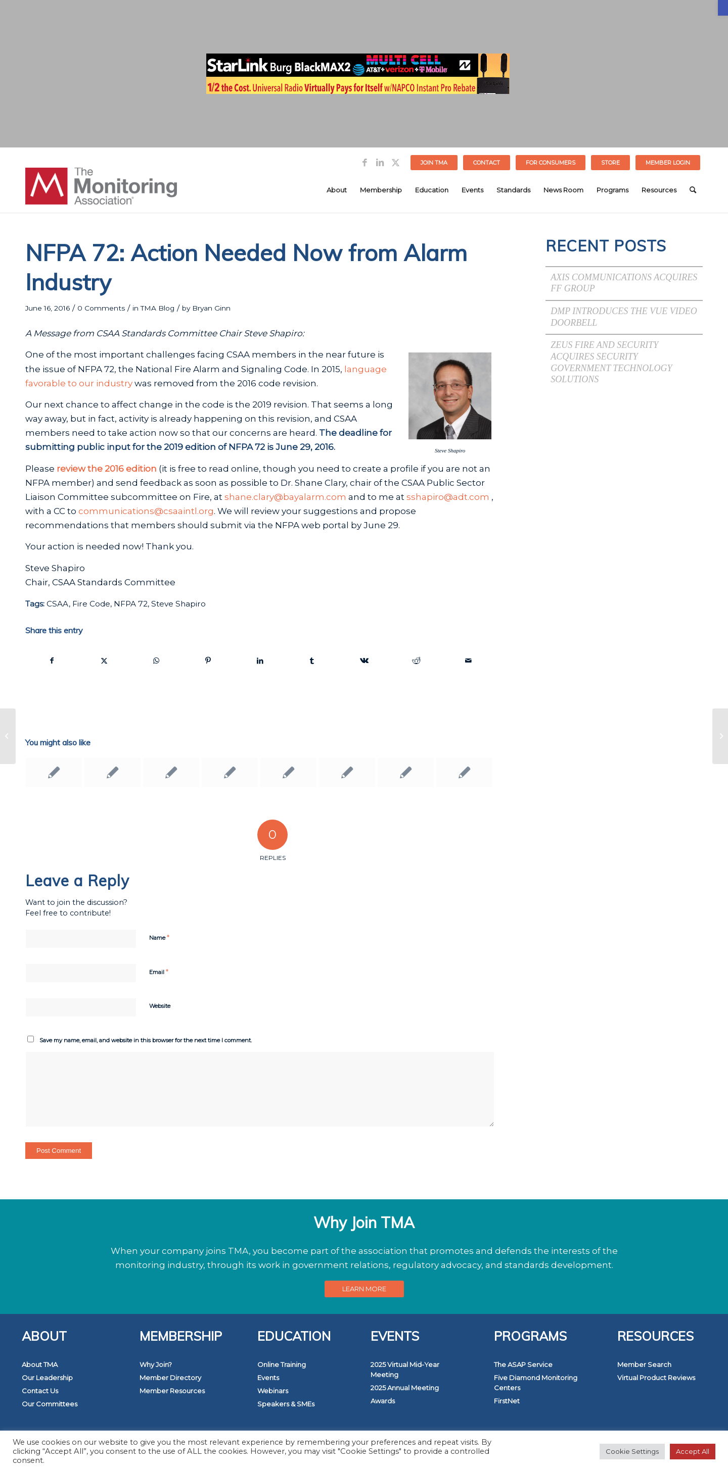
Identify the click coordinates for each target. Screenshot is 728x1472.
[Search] (693, 190)
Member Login (668, 162)
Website (159, 1005)
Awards (383, 1401)
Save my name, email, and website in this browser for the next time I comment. (145, 1040)
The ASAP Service (523, 1364)
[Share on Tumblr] (312, 660)
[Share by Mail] (468, 660)
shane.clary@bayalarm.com (285, 497)
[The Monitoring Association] (101, 190)
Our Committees (49, 1404)
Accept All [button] (692, 1451)
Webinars (272, 1391)
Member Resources (172, 1391)
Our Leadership (47, 1378)
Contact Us (40, 1391)
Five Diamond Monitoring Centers (535, 1383)
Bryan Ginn (211, 308)
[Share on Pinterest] (208, 660)
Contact (486, 162)
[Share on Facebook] (52, 660)
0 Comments (101, 308)
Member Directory (170, 1378)
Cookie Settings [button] (632, 1451)
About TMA (40, 1364)
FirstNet (507, 1401)
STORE (610, 162)
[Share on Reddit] (416, 660)
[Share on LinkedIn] (260, 660)
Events (268, 1378)
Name (159, 937)
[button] (723, 8)
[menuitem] (434, 162)
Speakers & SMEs (285, 1404)
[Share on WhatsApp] (156, 660)
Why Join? (156, 1364)
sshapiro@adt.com (447, 497)
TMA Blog (157, 308)
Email (158, 972)
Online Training (281, 1364)
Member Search (644, 1364)
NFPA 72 (131, 603)
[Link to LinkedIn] (380, 162)
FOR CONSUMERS (550, 162)
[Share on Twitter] (104, 660)
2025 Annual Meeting (405, 1388)
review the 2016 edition (107, 469)
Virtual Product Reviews (656, 1378)
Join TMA (434, 162)
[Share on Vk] (364, 660)
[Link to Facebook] (364, 162)
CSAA (58, 603)
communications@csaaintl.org (146, 511)
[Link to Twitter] (395, 162)
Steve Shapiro (178, 603)
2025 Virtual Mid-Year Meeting (405, 1369)
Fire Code (91, 603)
